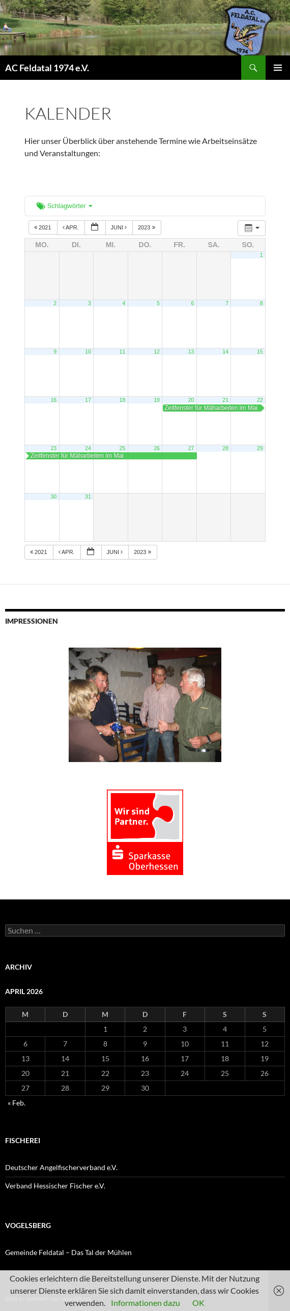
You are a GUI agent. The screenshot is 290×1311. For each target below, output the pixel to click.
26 (157, 448)
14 (225, 351)
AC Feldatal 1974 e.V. (47, 67)
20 (191, 400)
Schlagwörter (65, 206)
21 (225, 400)
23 (53, 448)
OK (198, 1302)
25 (123, 448)
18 (123, 400)
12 (157, 351)
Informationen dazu (145, 1302)
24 (88, 448)
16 (53, 400)
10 (88, 351)
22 (260, 400)
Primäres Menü (278, 67)
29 (260, 448)
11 (123, 351)
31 (88, 496)
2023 (147, 227)
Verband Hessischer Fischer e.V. (55, 1185)
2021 (43, 227)
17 (88, 400)
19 (157, 400)
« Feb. (16, 1102)
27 (191, 448)
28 (225, 448)
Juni (120, 227)
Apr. (71, 227)
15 (260, 351)
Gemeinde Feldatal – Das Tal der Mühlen (68, 1252)
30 (53, 496)
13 (191, 351)
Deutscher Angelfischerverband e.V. (61, 1167)
